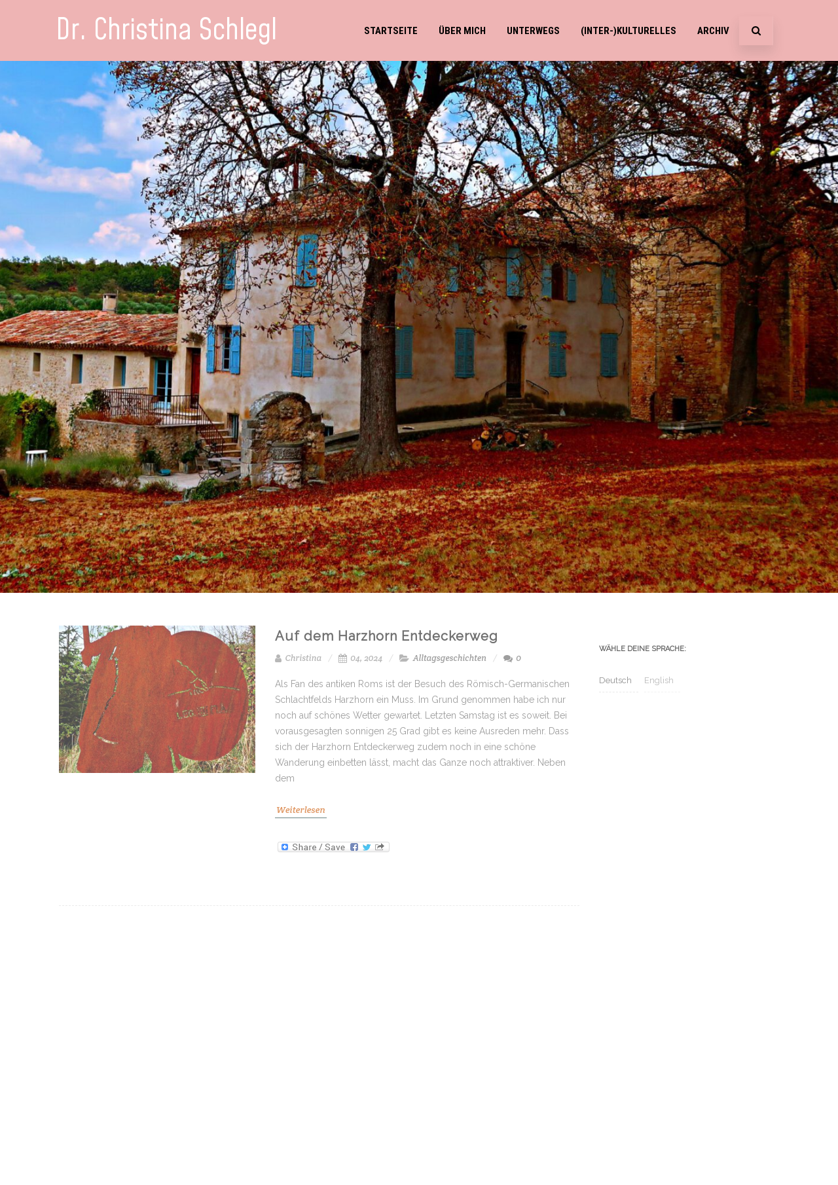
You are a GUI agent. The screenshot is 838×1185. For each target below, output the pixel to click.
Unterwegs (533, 31)
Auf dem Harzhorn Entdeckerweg (386, 636)
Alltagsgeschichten (449, 658)
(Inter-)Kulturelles (628, 31)
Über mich (462, 31)
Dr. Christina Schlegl (166, 30)
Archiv (713, 31)
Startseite (391, 31)
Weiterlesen (300, 810)
